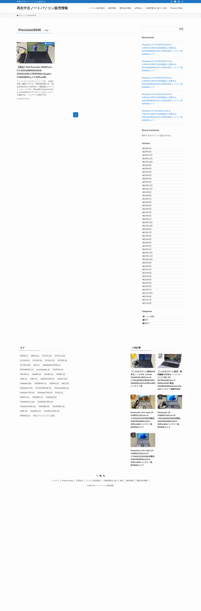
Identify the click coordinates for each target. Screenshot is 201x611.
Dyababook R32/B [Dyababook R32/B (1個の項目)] (51, 487)
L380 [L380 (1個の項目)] (23, 500)
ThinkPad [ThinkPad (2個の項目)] (51, 519)
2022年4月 (149, 376)
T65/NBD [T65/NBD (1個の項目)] (37, 519)
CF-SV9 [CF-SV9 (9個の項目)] (37, 482)
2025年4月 (149, 190)
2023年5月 (149, 300)
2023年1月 (149, 324)
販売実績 (130, 602)
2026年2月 (149, 155)
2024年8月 (149, 231)
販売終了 (149, 444)
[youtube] (175, 1)
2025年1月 (149, 208)
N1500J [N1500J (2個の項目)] (54, 505)
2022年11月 (150, 335)
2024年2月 (149, 266)
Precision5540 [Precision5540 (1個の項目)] (61, 510)
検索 (181, 29)
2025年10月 (150, 173)
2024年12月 (150, 213)
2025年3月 (149, 196)
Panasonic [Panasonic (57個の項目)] (26, 510)
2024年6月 (149, 242)
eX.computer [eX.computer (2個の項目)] (43, 491)
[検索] (182, 1)
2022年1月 (149, 393)
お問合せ (79, 602)
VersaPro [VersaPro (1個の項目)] (36, 533)
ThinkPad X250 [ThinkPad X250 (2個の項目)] (45, 523)
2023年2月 (149, 318)
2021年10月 (150, 399)
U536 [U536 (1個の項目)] (23, 533)
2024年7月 (149, 237)
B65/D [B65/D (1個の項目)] (35, 477)
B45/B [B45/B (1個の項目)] (24, 477)
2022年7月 (149, 358)
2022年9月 (149, 347)
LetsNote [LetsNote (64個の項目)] (25, 505)
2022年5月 (149, 370)
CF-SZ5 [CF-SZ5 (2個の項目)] (62, 482)
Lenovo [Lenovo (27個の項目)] (62, 500)
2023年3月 (149, 312)
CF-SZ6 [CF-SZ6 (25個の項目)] (25, 487)
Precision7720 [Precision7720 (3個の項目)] (45, 514)
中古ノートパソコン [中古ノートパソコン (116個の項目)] (43, 537)
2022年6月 (149, 364)
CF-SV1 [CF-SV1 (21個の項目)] (60, 477)
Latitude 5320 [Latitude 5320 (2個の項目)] (47, 500)
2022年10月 (150, 341)
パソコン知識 (151, 432)
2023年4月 (149, 306)
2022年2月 (149, 387)
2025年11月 (150, 167)
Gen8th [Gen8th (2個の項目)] (36, 496)
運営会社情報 (142, 602)
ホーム (56, 602)
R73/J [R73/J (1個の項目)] (59, 514)
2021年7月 (149, 411)
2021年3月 (149, 416)
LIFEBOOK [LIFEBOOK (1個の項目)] (40, 505)
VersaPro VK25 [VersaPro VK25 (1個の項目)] (51, 533)
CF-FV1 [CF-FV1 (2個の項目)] (47, 477)
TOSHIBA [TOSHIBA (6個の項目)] (44, 528)
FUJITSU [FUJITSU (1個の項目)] (58, 491)
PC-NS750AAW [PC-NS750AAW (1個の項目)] (43, 510)
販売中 (148, 438)
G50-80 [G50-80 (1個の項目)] (24, 496)
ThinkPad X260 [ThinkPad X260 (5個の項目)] (27, 528)
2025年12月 (150, 161)
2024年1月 (149, 271)
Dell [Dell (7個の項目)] (37, 487)
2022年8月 (149, 353)
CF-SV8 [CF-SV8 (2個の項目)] (24, 482)
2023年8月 (149, 289)
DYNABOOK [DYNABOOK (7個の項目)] (26, 491)
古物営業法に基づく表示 (114, 602)
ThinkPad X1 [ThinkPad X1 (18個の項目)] (27, 523)
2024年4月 (149, 254)
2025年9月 (149, 178)
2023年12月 (150, 277)
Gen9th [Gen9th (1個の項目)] (48, 496)
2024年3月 (149, 260)
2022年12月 (150, 329)
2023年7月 (149, 295)
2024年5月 (149, 248)
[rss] (179, 1)
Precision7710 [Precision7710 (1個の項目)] (27, 514)
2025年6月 (149, 184)
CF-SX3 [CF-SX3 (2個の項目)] (49, 482)
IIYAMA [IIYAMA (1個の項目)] (60, 496)
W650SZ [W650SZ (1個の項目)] (25, 537)
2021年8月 (149, 405)
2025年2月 (149, 202)
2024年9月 (149, 225)
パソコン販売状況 (93, 602)
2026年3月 (149, 149)
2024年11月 (150, 219)
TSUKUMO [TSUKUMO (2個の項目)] (58, 528)
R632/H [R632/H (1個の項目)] (24, 519)
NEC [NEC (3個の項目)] (65, 505)
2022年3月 (149, 382)
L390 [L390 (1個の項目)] (33, 500)
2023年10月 (150, 283)
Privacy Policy (67, 602)
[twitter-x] (171, 1)
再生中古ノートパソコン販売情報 (42, 8)
